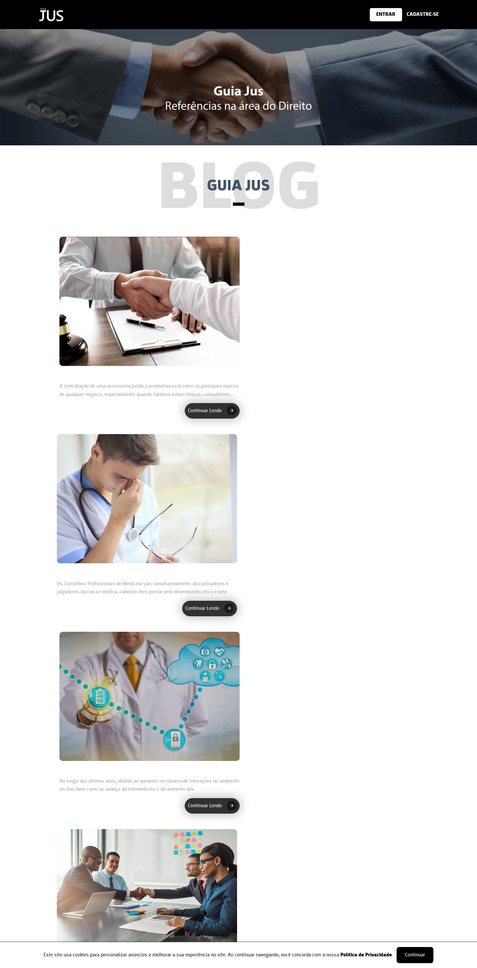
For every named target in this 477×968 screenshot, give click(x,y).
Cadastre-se (251, 908)
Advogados (158, 917)
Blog (59, 939)
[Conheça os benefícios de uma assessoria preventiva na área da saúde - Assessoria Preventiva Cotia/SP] (329, 514)
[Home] (51, 24)
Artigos (154, 927)
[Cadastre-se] (381, 14)
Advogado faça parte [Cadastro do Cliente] (265, 939)
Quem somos (69, 911)
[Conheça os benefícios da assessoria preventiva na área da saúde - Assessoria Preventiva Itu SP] (147, 317)
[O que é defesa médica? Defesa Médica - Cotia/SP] (147, 712)
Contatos (64, 920)
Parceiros (64, 930)
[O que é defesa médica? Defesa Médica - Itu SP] (329, 317)
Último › (306, 845)
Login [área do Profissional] (244, 917)
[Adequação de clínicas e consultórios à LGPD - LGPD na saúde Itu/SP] (147, 514)
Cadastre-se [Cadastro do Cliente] (159, 908)
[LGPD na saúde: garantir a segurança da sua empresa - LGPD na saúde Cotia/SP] (329, 712)
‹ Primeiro (172, 845)
